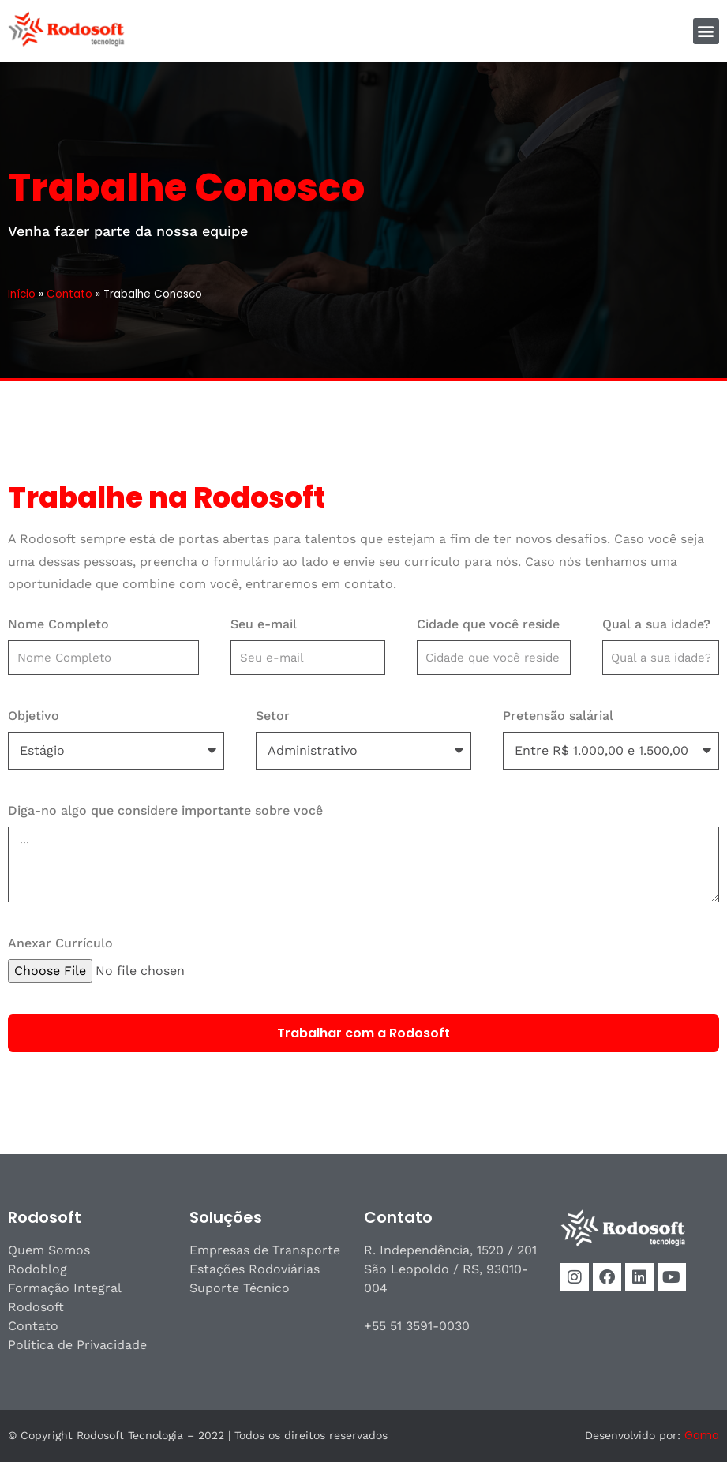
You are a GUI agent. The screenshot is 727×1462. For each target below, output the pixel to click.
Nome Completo (58, 624)
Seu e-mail (263, 624)
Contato (69, 294)
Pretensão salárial (558, 715)
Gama (701, 1435)
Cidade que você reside (488, 624)
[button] (706, 31)
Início (22, 294)
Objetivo (33, 715)
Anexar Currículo (60, 942)
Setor (273, 715)
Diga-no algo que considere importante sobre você (165, 810)
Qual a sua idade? (656, 624)
